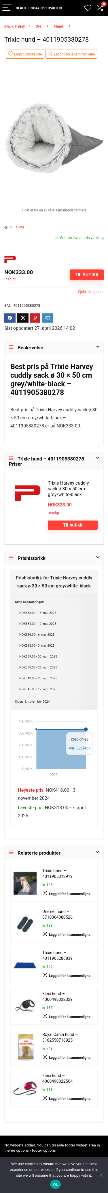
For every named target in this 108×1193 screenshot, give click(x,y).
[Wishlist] (87, 8)
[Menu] (7, 8)
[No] (101, 1175)
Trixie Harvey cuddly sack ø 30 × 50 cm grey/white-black (68, 488)
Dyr (38, 26)
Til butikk (86, 274)
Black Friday (14, 26)
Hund (58, 26)
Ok (55, 1184)
